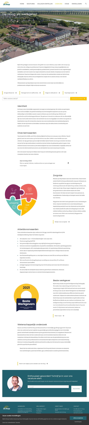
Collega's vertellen (45, 4)
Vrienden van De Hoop (60, 412)
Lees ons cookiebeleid (8, 422)
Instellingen (78, 421)
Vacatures (31, 4)
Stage (67, 4)
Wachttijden (39, 410)
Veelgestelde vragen (41, 408)
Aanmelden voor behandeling (25, 408)
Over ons (58, 4)
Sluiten (18, 422)
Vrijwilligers (77, 4)
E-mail (31, 387)
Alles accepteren (78, 418)
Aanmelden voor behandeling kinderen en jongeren (25, 411)
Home (22, 4)
